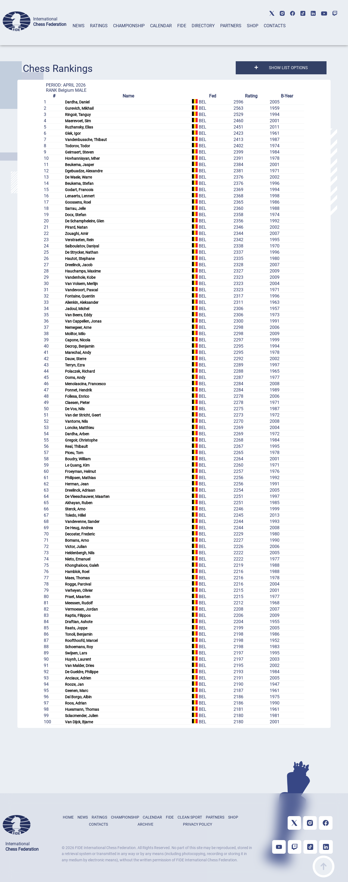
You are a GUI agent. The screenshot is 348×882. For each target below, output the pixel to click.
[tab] (78, 32)
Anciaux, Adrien (78, 678)
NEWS (79, 25)
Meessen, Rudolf (79, 603)
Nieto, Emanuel (77, 559)
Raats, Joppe (76, 628)
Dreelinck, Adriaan (80, 490)
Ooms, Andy (75, 377)
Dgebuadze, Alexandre (83, 171)
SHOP (252, 25)
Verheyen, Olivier (79, 590)
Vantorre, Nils (76, 421)
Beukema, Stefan (79, 183)
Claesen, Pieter (77, 402)
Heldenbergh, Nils (79, 553)
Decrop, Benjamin (79, 346)
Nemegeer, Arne (78, 327)
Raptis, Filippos (78, 615)
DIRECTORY (203, 25)
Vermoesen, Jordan (81, 609)
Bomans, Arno (77, 540)
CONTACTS (275, 25)
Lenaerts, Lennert (80, 196)
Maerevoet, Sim (78, 121)
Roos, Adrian (75, 703)
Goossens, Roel (78, 202)
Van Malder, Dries (79, 665)
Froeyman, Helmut (80, 471)
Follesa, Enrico (77, 396)
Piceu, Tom (74, 453)
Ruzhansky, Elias (79, 127)
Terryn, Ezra (75, 365)
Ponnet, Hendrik (78, 390)
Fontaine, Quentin (80, 296)
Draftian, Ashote (78, 622)
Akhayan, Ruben (78, 503)
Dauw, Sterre (75, 359)
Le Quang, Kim (77, 465)
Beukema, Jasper (79, 165)
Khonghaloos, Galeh (82, 565)
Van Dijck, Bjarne (79, 722)
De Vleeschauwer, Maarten (87, 496)
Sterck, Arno (75, 509)
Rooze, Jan (74, 684)
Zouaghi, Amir (76, 233)
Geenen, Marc (76, 690)
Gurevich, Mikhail (79, 108)
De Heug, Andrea (79, 528)
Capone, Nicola (77, 340)
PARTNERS (230, 25)
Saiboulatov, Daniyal (82, 246)
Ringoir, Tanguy (78, 114)
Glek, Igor (73, 133)
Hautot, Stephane (80, 258)
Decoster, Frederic (80, 534)
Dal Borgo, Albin (78, 697)
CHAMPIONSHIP (129, 25)
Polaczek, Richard (80, 371)
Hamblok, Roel (77, 571)
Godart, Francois (79, 190)
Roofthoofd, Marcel (81, 640)
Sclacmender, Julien (81, 715)
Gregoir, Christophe (81, 440)
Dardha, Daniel (77, 102)
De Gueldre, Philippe (81, 672)
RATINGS (99, 25)
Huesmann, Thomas (82, 709)
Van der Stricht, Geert (83, 415)
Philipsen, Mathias (80, 478)
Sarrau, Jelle (75, 208)
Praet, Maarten (77, 597)
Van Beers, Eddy (78, 315)
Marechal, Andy (78, 352)
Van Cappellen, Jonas (83, 321)
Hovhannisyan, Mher (82, 158)
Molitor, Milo (75, 334)
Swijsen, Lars (76, 653)
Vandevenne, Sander (82, 521)
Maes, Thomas (77, 578)
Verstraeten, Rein (79, 240)
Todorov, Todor (77, 146)
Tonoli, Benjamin (78, 634)
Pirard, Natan (76, 227)
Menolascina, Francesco (85, 384)
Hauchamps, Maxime (83, 271)
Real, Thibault (76, 446)
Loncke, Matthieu (79, 427)
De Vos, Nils (75, 409)
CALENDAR (161, 25)
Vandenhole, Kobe (80, 277)
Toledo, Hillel (75, 515)
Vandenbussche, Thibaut (86, 139)
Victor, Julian (76, 546)
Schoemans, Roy (79, 647)
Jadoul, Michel (77, 309)
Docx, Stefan (75, 215)
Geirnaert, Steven (79, 152)
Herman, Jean (77, 484)
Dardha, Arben (77, 434)
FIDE (181, 25)
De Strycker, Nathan (81, 252)
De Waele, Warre (78, 177)
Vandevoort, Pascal (81, 290)
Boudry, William (78, 459)
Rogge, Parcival (78, 584)
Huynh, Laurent (78, 659)
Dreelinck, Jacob (78, 265)
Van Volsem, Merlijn (81, 283)
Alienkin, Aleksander (81, 302)
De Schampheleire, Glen (84, 221)
